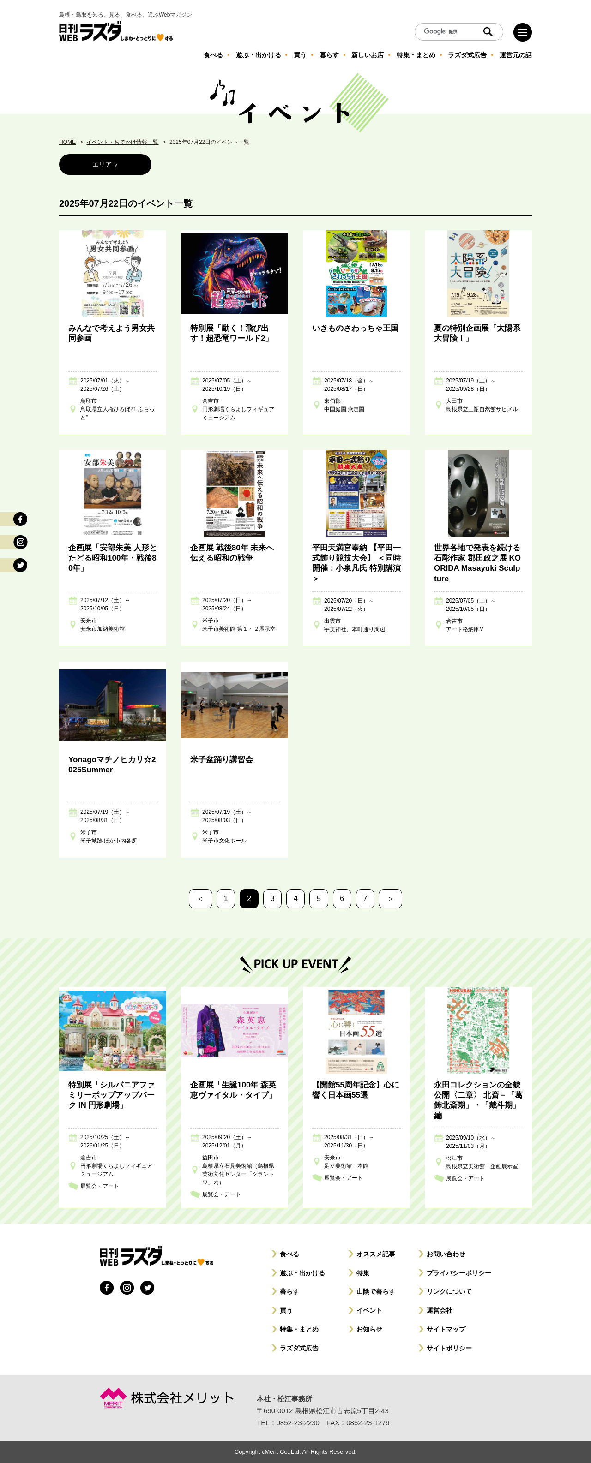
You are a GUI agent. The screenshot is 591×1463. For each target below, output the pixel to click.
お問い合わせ (446, 1254)
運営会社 (439, 1310)
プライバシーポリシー (459, 1273)
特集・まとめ (299, 1329)
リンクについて (449, 1291)
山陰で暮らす (375, 1291)
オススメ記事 (375, 1254)
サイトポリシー (449, 1348)
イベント (369, 1310)
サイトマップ (446, 1329)
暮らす (289, 1291)
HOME (67, 142)
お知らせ (369, 1329)
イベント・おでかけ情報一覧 (122, 142)
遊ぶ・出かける (302, 1273)
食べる (289, 1254)
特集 (362, 1273)
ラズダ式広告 (299, 1348)
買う (286, 1310)
